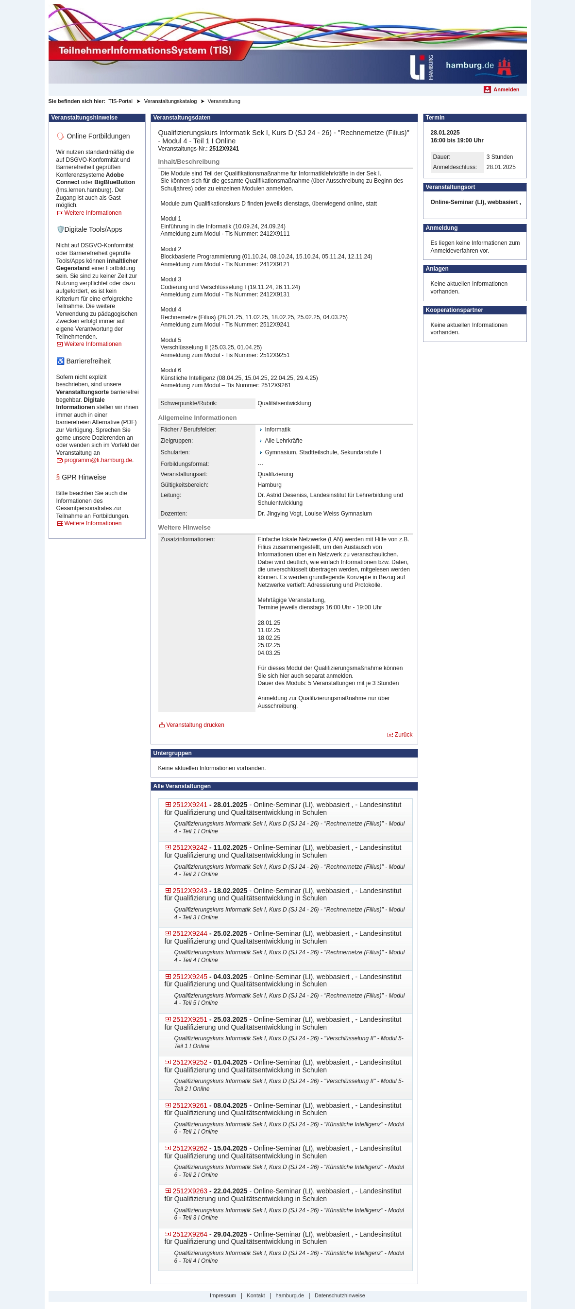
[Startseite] (288, 44)
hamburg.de (289, 1295)
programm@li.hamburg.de (99, 460)
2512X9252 (190, 1062)
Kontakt (256, 1295)
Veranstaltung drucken (195, 725)
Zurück (404, 734)
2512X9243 (190, 891)
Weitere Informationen (93, 212)
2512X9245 (190, 977)
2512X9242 (190, 847)
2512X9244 (190, 933)
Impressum (223, 1295)
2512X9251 (190, 1019)
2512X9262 (190, 1148)
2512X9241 (190, 805)
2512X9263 (190, 1191)
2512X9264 (190, 1234)
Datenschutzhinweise (340, 1295)
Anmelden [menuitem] (506, 89)
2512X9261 (190, 1105)
